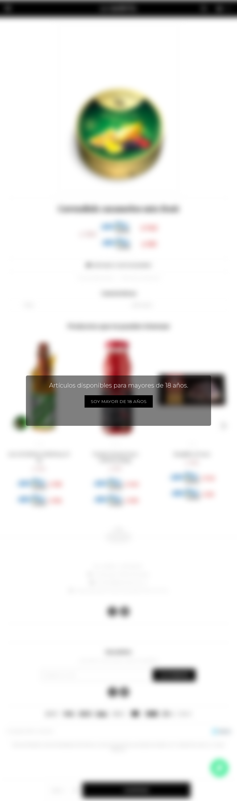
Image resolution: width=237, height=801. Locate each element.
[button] (13, 426)
